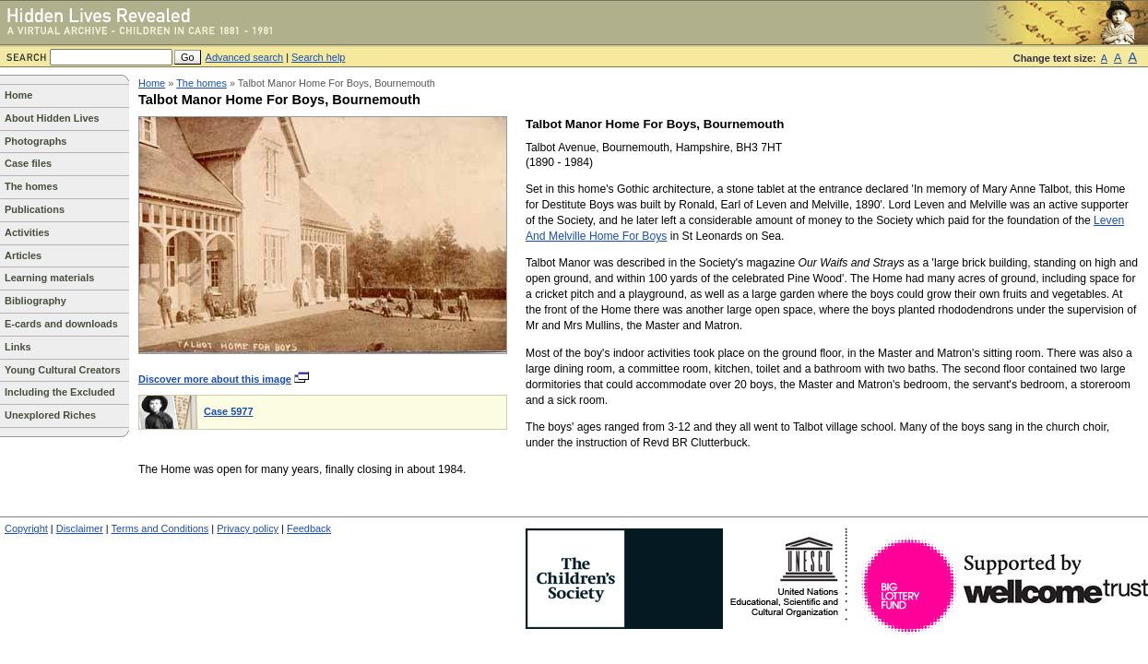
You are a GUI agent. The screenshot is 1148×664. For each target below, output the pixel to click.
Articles (23, 255)
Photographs (35, 141)
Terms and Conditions (160, 528)
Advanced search (245, 57)
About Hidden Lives (52, 118)
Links (18, 346)
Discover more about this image (224, 379)
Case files (28, 163)
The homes (31, 186)
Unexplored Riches (50, 415)
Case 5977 (229, 411)
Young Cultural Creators (63, 369)
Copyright (26, 528)
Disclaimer (79, 528)
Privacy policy (247, 528)
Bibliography (35, 300)
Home (18, 95)
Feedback (309, 528)
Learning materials (49, 277)
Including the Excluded (60, 391)
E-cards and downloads (61, 323)
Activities (27, 232)
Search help (318, 57)
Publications (35, 209)
